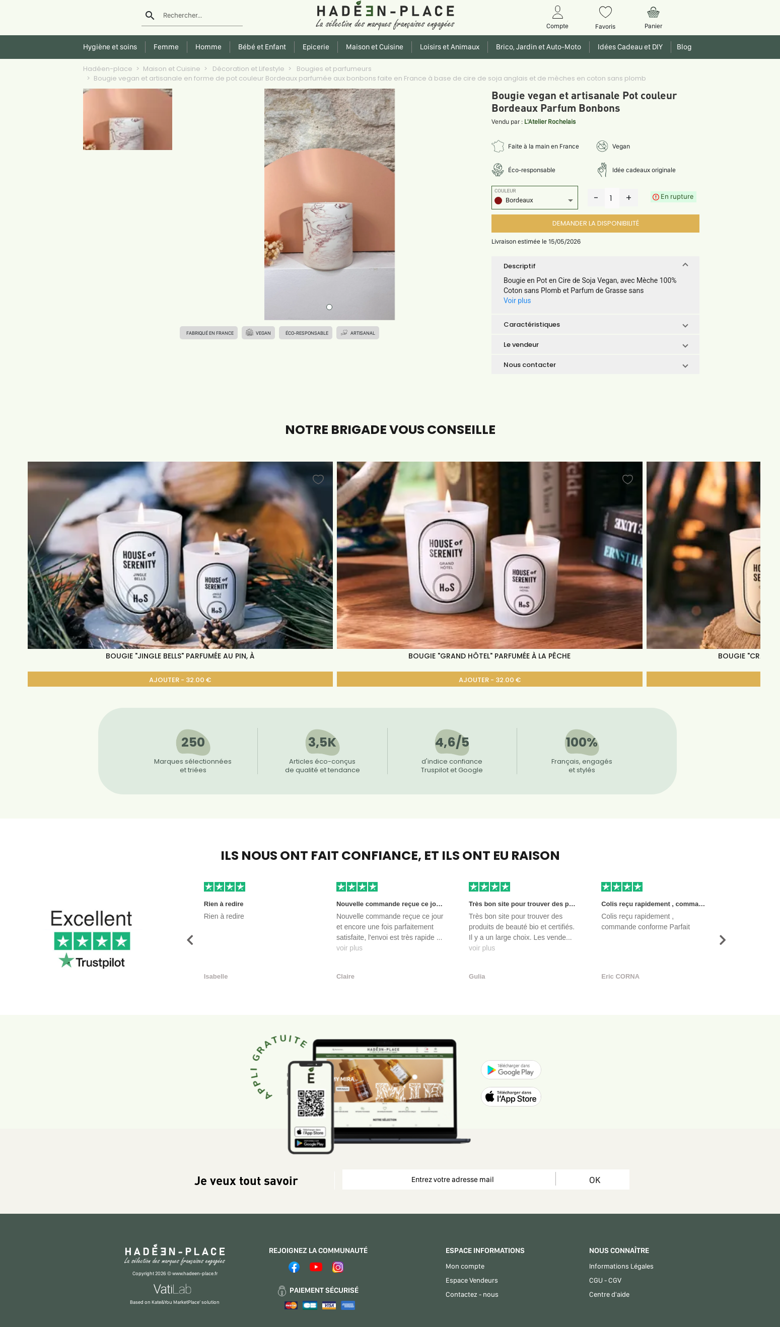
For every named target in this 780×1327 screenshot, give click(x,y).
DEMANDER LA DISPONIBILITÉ (595, 223)
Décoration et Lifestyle (248, 68)
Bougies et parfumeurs (333, 68)
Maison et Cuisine (171, 68)
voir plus (349, 948)
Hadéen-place (107, 68)
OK (594, 1179)
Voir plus (517, 301)
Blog (683, 46)
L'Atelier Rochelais (550, 121)
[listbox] (534, 201)
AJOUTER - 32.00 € (180, 680)
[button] (595, 265)
